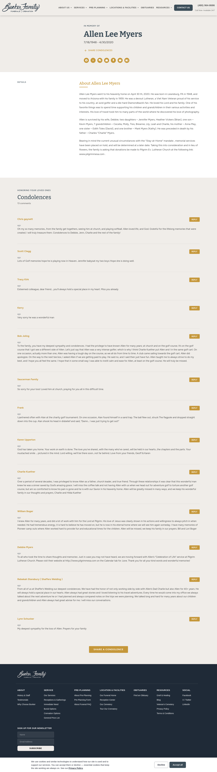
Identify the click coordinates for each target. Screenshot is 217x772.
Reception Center (107, 700)
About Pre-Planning (82, 695)
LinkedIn (186, 704)
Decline (161, 765)
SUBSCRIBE (35, 748)
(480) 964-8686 (206, 5)
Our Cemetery (106, 704)
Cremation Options (52, 713)
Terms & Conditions (165, 713)
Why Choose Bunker (26, 704)
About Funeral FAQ (82, 704)
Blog (159, 700)
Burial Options (50, 709)
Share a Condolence (108, 649)
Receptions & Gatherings (55, 700)
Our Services (49, 695)
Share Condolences (98, 50)
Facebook (186, 695)
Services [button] (79, 7)
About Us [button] (63, 7)
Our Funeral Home (108, 695)
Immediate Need (51, 704)
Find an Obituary (141, 695)
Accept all (178, 765)
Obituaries (147, 7)
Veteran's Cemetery (165, 704)
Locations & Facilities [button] (123, 7)
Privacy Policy (163, 709)
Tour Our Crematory (108, 709)
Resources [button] (163, 7)
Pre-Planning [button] (97, 7)
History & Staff (23, 695)
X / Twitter (186, 700)
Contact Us (183, 7)
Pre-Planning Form (82, 700)
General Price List (51, 718)
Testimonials (22, 700)
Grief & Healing (163, 695)
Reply (194, 220)
